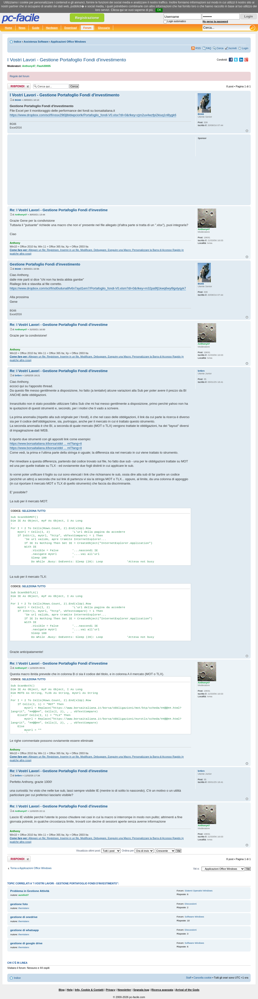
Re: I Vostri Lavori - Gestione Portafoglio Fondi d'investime (59, 210)
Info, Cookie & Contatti (89, 989)
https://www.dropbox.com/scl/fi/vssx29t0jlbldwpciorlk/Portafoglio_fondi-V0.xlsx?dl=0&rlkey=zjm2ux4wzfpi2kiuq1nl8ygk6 (93, 115)
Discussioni (191, 903)
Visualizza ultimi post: (98, 850)
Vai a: (196, 868)
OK (159, 10)
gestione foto (19, 904)
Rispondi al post (19, 86)
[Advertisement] (100, 170)
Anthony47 (29, 65)
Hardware (52, 27)
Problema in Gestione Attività (29, 890)
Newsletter (124, 989)
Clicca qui (117, 10)
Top (247, 130)
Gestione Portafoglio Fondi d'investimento (45, 264)
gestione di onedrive (23, 917)
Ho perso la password (215, 21)
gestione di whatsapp (24, 930)
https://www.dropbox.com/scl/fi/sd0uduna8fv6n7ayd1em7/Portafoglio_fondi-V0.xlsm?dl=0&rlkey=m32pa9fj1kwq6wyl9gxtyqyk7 (98, 288)
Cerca (220, 48)
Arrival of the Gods (187, 989)
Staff (188, 977)
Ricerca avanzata (162, 989)
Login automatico (176, 21)
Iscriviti (233, 48)
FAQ (208, 48)
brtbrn (18, 375)
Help (70, 989)
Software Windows (194, 916)
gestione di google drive (26, 943)
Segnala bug (141, 989)
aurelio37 (23, 895)
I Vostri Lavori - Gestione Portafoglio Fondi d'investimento (66, 59)
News (22, 27)
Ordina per (138, 850)
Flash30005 (44, 65)
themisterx (23, 908)
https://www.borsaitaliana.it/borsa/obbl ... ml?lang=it (46, 443)
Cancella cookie (203, 977)
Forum (87, 27)
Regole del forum (19, 76)
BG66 (18, 100)
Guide (35, 27)
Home (8, 27)
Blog (61, 989)
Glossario (104, 27)
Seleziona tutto (34, 511)
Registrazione (87, 18)
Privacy (110, 989)
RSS (198, 48)
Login (245, 48)
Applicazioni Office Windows (68, 41)
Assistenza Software (36, 41)
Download (70, 27)
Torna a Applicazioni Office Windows (31, 868)
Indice (17, 41)
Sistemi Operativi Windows (198, 890)
